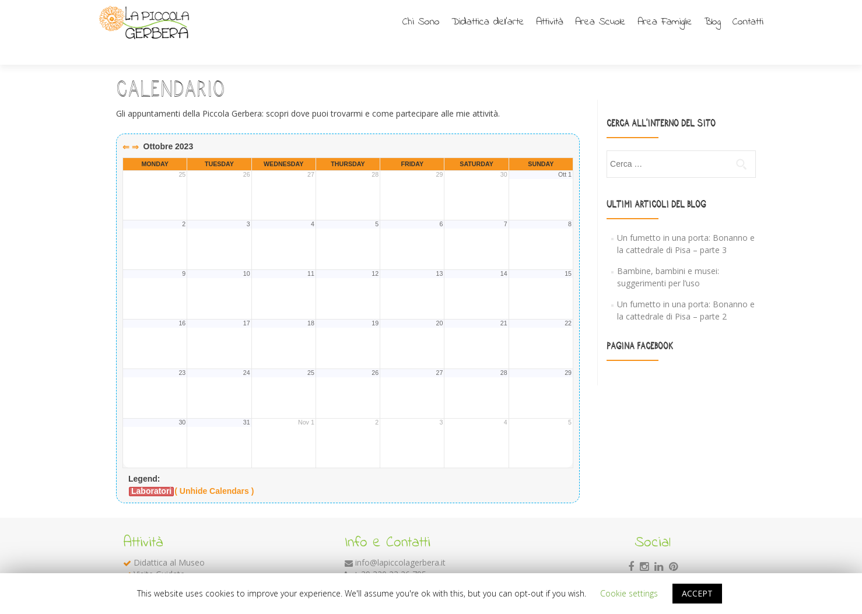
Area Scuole (600, 22)
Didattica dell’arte (487, 22)
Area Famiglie (664, 22)
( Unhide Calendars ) (214, 470)
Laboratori (151, 471)
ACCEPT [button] (697, 593)
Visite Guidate (159, 553)
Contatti (748, 22)
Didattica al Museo (169, 542)
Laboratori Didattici (170, 565)
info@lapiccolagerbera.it (400, 542)
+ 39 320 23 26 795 (389, 553)
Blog (712, 22)
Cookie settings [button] (629, 593)
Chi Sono (421, 22)
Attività (549, 22)
